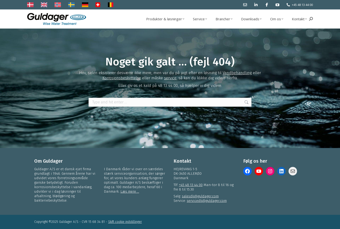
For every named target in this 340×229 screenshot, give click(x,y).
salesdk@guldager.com (200, 196)
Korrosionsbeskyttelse (121, 78)
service (170, 78)
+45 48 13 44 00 (302, 5)
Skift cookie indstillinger (125, 222)
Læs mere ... (129, 191)
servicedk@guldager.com (207, 201)
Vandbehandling (237, 72)
